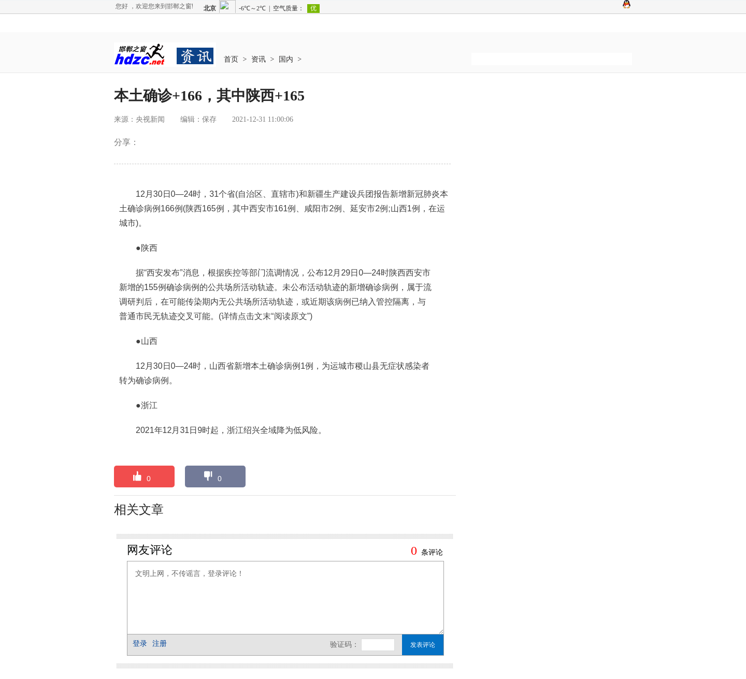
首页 (231, 59)
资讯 (258, 59)
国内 (286, 59)
